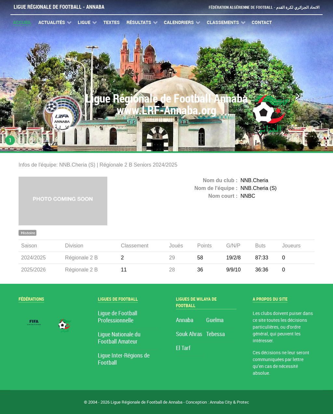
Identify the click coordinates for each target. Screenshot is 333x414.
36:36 (261, 269)
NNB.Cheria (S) (259, 188)
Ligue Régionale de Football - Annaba (59, 7)
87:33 (261, 257)
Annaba (184, 320)
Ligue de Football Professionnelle (117, 317)
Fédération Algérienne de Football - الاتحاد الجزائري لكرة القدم (261, 7)
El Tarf (183, 348)
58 (200, 257)
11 (124, 269)
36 (200, 269)
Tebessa (215, 334)
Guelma (214, 320)
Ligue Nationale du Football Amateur (119, 338)
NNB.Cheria (254, 180)
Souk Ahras (189, 334)
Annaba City (221, 402)
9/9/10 (233, 269)
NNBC (248, 196)
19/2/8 (233, 257)
